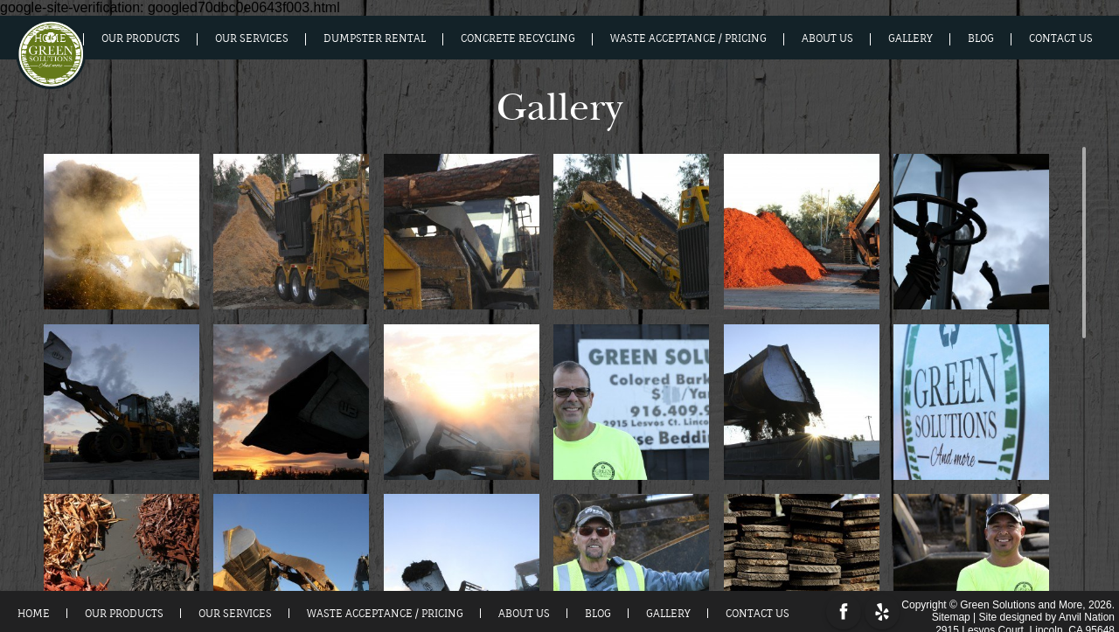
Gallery (910, 38)
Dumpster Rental (374, 38)
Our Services (251, 38)
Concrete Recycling (518, 38)
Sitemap (951, 614)
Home (50, 38)
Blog (981, 38)
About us (827, 38)
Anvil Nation (1087, 614)
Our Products (140, 38)
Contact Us (1061, 38)
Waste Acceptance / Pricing (688, 38)
